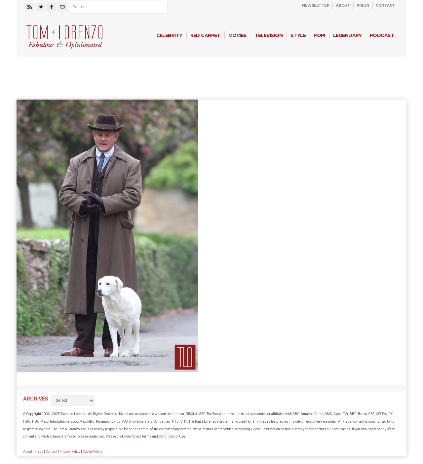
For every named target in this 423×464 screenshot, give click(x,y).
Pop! (319, 35)
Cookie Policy (92, 451)
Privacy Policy (69, 451)
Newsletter (315, 5)
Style (298, 35)
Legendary (347, 35)
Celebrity (169, 35)
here (127, 436)
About (343, 5)
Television (269, 35)
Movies (237, 35)
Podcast (382, 35)
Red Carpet (205, 35)
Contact (385, 5)
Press (363, 5)
